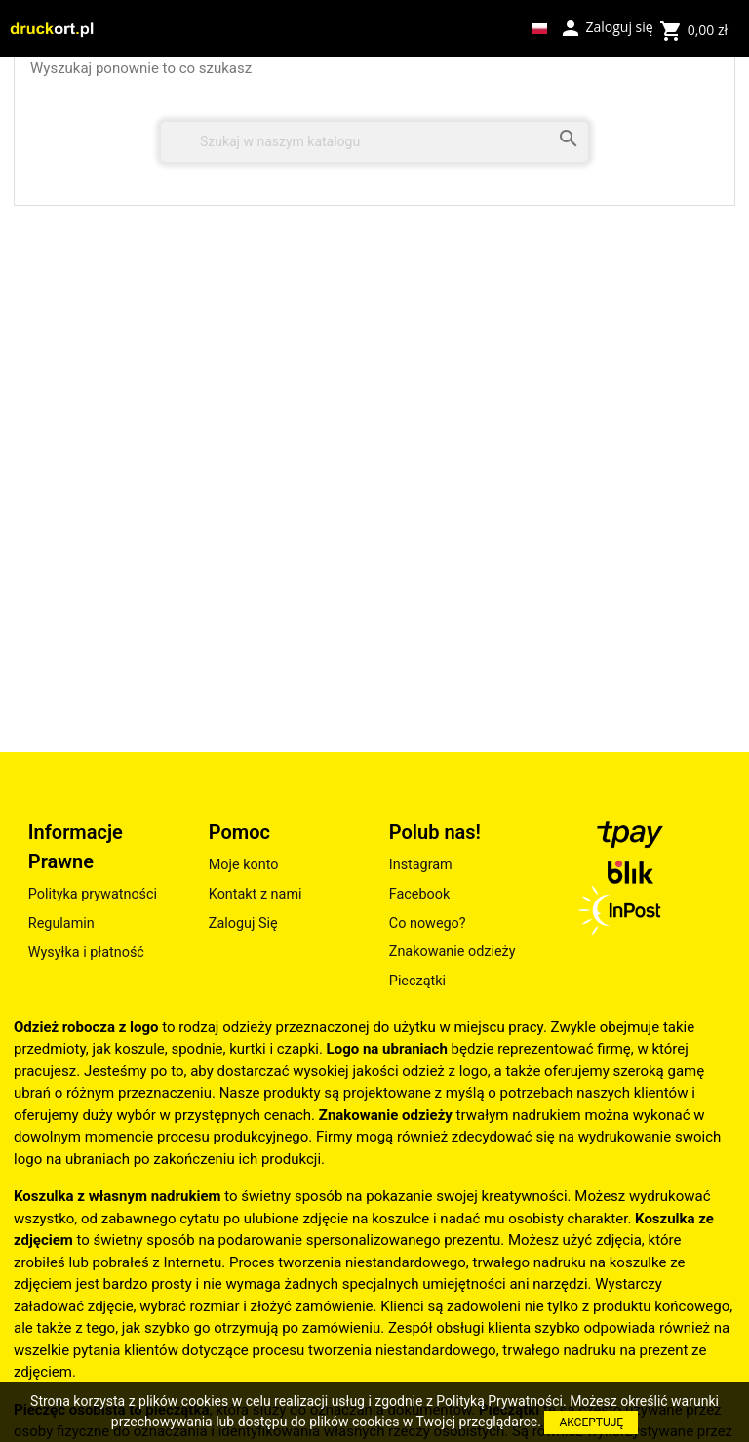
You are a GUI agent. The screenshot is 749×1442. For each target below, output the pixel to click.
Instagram (421, 865)
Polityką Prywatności (499, 1401)
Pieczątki (417, 981)
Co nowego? (427, 923)
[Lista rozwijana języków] (539, 28)
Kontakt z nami (255, 894)
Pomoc (239, 832)
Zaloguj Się (243, 923)
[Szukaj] (374, 142)
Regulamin (61, 923)
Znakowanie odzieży (452, 951)
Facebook (420, 894)
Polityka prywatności (92, 894)
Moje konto (244, 865)
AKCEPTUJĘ (591, 1422)
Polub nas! (435, 832)
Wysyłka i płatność (86, 952)
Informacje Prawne (75, 847)
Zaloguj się (606, 26)
